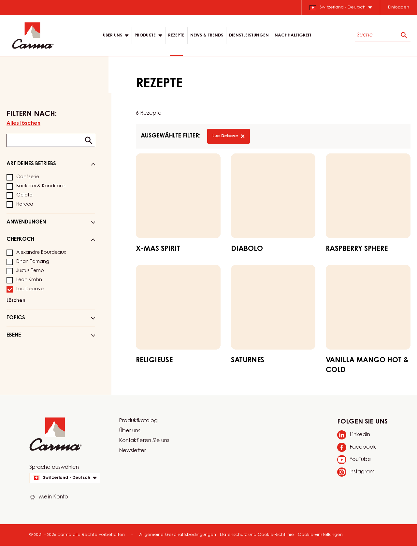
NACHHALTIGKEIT (293, 35)
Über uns (129, 431)
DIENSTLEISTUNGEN (249, 35)
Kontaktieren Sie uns (144, 440)
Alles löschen (23, 123)
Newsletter (132, 450)
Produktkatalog (138, 421)
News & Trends (206, 35)
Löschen (16, 301)
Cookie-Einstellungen (320, 535)
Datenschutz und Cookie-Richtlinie (257, 535)
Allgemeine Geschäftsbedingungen (177, 535)
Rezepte (176, 35)
